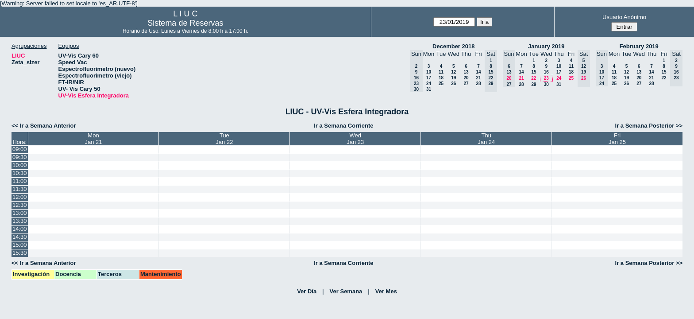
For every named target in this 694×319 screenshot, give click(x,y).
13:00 (19, 213)
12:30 (19, 205)
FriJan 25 (617, 138)
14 (478, 72)
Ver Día (306, 291)
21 (478, 77)
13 (465, 72)
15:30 (19, 252)
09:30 (19, 157)
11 (441, 72)
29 (533, 84)
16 (546, 72)
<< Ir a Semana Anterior (44, 125)
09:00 (19, 149)
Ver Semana (346, 291)
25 (441, 83)
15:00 (19, 244)
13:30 (19, 221)
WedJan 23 (355, 138)
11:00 (19, 181)
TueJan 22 (224, 138)
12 (453, 72)
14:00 (19, 229)
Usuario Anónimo (624, 17)
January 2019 (546, 46)
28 (478, 83)
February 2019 (639, 46)
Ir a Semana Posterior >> (648, 125)
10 (428, 72)
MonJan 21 (93, 138)
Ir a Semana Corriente (343, 125)
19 (453, 77)
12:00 (19, 197)
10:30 (19, 173)
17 (428, 77)
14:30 (19, 236)
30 (546, 84)
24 (428, 83)
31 (428, 89)
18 (441, 77)
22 (533, 78)
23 (546, 78)
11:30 (19, 189)
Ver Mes (386, 291)
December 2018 (453, 46)
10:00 (19, 165)
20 (465, 77)
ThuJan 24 (486, 138)
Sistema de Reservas (185, 23)
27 (465, 83)
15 (533, 72)
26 (453, 83)
